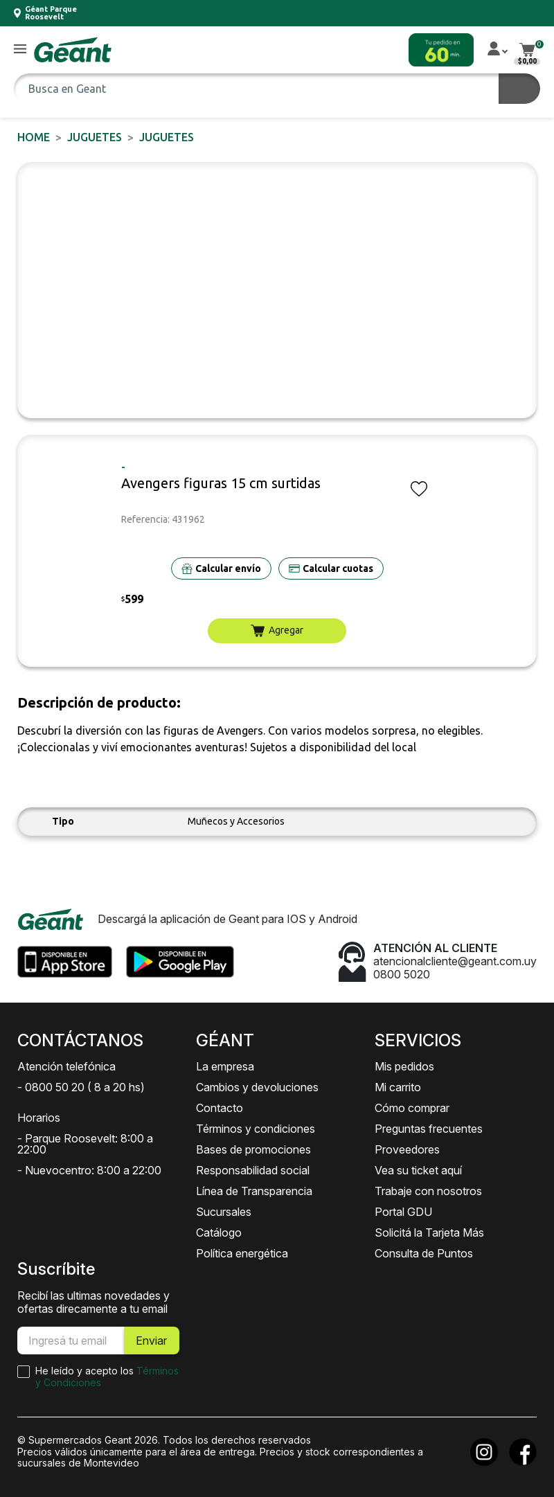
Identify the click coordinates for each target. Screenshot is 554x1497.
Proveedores (407, 1149)
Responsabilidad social (253, 1170)
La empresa (225, 1066)
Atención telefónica (66, 1066)
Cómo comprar (412, 1107)
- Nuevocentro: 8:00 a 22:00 (89, 1170)
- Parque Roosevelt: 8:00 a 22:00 (85, 1144)
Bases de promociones (253, 1149)
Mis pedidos (404, 1066)
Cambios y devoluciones (257, 1087)
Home (33, 137)
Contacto (219, 1107)
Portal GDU (403, 1211)
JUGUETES (94, 137)
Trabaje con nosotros (428, 1190)
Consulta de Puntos (424, 1253)
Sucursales (223, 1211)
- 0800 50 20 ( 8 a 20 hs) (81, 1087)
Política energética (242, 1253)
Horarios (38, 1117)
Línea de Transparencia (254, 1190)
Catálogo (219, 1232)
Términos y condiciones (255, 1128)
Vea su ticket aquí (418, 1170)
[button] (20, 49)
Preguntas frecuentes (429, 1128)
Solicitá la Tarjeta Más (429, 1232)
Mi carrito (398, 1087)
